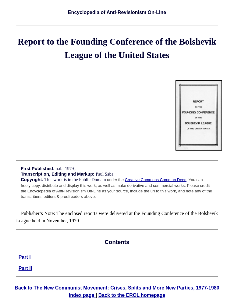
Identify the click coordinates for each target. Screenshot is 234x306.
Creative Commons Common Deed (155, 179)
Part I (25, 257)
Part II (25, 268)
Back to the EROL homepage (131, 295)
